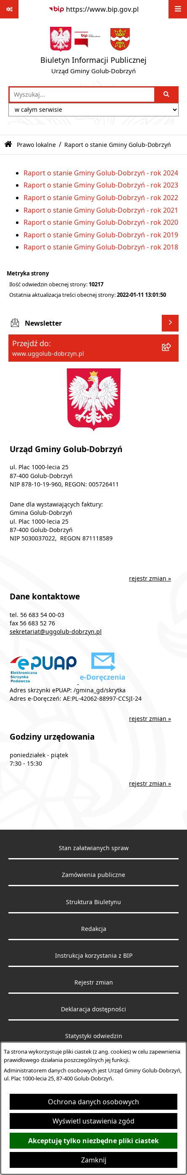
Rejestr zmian (93, 982)
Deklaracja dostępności (93, 1009)
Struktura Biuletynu (93, 902)
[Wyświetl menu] (178, 9)
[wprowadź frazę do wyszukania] (81, 94)
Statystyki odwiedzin (93, 1036)
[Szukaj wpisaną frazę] (167, 94)
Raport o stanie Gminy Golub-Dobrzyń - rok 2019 (101, 234)
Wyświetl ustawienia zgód (93, 1121)
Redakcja (93, 929)
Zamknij (93, 1160)
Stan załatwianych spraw (94, 848)
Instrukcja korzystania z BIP (93, 955)
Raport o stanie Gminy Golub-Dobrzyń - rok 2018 (101, 247)
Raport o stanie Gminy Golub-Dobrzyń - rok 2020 (101, 222)
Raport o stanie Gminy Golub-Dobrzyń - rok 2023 (101, 185)
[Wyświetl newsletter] (170, 323)
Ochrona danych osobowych (93, 1101)
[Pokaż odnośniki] (9, 9)
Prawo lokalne (36, 145)
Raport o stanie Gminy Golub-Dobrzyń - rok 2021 (101, 210)
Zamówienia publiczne (93, 875)
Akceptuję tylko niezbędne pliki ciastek (93, 1140)
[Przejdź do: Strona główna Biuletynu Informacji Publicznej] (8, 145)
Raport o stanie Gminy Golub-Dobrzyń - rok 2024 (101, 172)
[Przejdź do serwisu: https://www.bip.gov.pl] (93, 9)
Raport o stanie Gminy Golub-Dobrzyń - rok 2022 (101, 197)
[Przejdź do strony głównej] (93, 52)
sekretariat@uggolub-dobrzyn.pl (56, 631)
